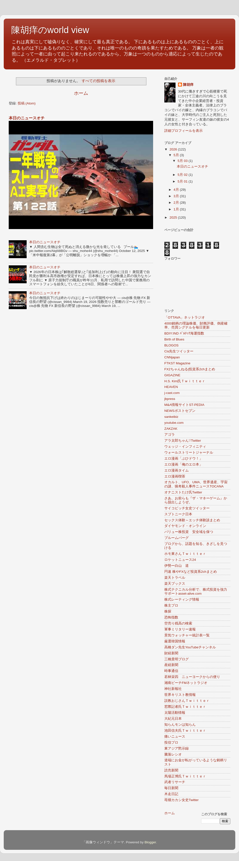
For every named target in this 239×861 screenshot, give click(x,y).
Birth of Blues (174, 339)
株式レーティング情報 (181, 599)
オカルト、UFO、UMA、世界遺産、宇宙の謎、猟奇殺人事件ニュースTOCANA (196, 484)
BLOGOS (171, 345)
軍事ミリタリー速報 (180, 629)
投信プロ (171, 742)
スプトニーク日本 (178, 514)
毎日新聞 (171, 788)
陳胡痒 (188, 85)
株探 (167, 611)
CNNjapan (172, 357)
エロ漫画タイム (176, 470)
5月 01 (183, 181)
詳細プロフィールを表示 (183, 131)
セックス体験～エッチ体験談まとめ (192, 520)
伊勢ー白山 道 (176, 566)
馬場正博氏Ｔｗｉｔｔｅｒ (185, 776)
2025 (174, 217)
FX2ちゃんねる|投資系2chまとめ (189, 369)
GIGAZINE (172, 375)
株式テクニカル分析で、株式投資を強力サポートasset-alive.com (195, 591)
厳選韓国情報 (174, 641)
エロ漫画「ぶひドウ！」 (183, 458)
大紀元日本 (173, 718)
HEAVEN (171, 387)
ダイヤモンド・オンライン (185, 526)
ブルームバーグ (176, 538)
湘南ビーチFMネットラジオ (186, 683)
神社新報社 (173, 689)
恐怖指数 (171, 617)
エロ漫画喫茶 (174, 476)
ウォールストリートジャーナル (188, 452)
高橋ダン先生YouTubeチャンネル (190, 647)
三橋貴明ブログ (176, 659)
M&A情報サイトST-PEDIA (184, 405)
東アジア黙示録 (176, 748)
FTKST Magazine (177, 363)
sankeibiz (171, 417)
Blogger (150, 842)
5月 (177, 155)
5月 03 (183, 161)
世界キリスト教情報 (180, 695)
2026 (174, 149)
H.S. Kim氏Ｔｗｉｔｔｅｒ (184, 381)
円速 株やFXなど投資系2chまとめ (190, 572)
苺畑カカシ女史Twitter (181, 800)
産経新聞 (171, 665)
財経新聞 (171, 653)
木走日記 (171, 794)
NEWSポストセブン (179, 411)
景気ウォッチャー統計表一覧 (187, 635)
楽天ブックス (174, 583)
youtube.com (173, 423)
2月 (177, 202)
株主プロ (171, 605)
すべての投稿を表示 (98, 81)
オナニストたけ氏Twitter (183, 492)
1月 (177, 209)
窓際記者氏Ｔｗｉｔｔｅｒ (185, 707)
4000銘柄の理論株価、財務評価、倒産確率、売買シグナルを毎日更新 (196, 325)
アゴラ (169, 434)
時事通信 (171, 671)
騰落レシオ (173, 754)
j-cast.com (172, 393)
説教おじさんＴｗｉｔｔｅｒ (187, 701)
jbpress (169, 399)
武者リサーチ (174, 782)
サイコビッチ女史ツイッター (187, 508)
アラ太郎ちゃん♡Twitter (182, 440)
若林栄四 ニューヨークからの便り (192, 677)
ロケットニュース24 (180, 560)
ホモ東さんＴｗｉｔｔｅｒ (185, 554)
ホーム (81, 93)
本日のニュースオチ (27, 118)
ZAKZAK (171, 428)
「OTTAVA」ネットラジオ (184, 317)
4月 (177, 189)
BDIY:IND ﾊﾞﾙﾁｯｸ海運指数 (184, 333)
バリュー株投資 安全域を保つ (188, 532)
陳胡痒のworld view (50, 30)
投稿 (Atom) (27, 103)
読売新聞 (171, 770)
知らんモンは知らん (180, 724)
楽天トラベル (174, 577)
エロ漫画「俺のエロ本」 (183, 464)
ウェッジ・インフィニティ (185, 446)
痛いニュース (174, 736)
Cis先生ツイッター (179, 351)
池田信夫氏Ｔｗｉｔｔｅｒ (185, 730)
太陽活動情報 (174, 713)
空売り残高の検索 (178, 623)
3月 (177, 196)
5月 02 (183, 175)
